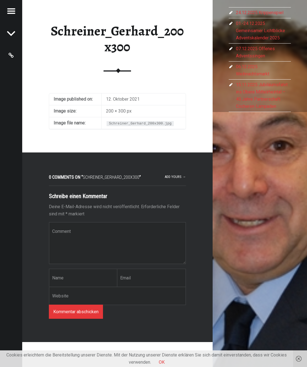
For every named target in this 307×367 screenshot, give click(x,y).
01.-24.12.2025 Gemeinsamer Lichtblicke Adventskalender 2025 (260, 30)
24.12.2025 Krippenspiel (259, 12)
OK (162, 362)
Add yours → (175, 177)
